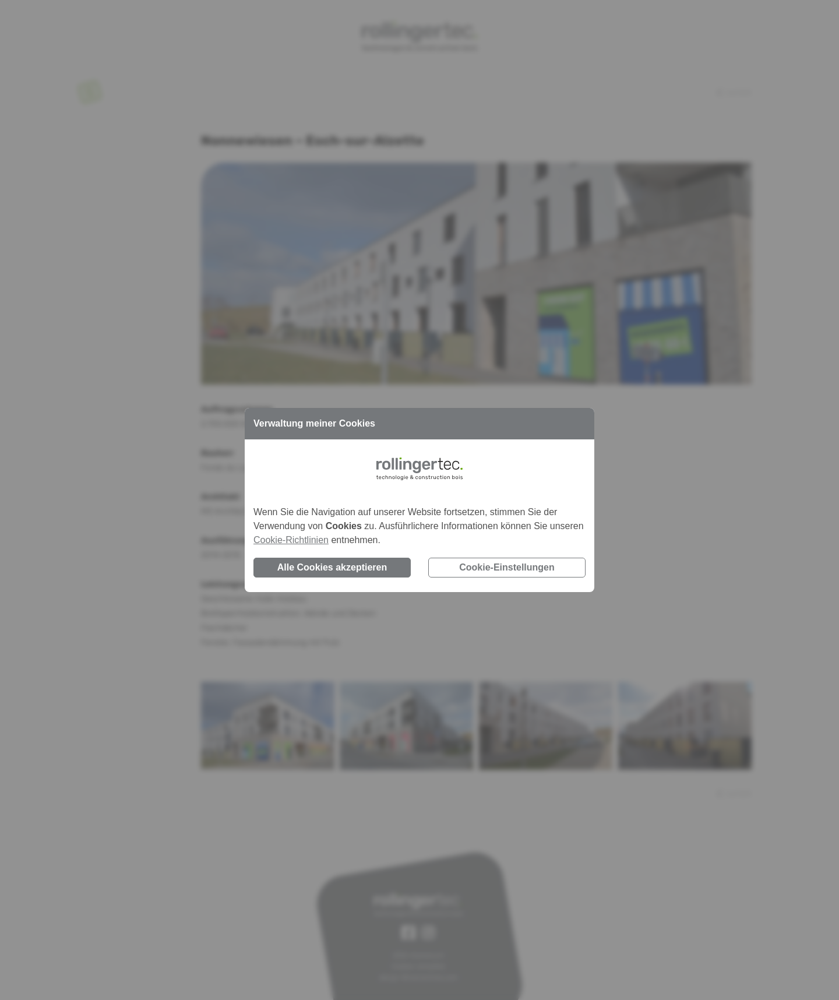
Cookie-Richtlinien (291, 540)
